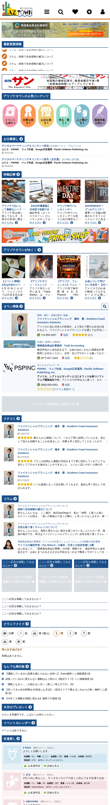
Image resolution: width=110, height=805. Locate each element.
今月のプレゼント (16, 707)
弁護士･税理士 (44, 342)
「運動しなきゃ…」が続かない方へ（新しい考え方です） (37, 684)
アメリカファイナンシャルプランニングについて (43, 506)
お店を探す (46, 121)
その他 (53, 146)
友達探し (10, 738)
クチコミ (10, 418)
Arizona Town (17, 10)
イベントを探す (10, 121)
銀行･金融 (62, 315)
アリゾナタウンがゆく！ (20, 250)
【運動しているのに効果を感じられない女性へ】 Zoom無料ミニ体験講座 (46, 673)
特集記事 (10, 174)
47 (90, 335)
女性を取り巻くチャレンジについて (37, 527)
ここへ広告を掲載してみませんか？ (21, 599)
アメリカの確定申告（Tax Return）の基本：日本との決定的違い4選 (56, 545)
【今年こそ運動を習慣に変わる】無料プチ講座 (31, 698)
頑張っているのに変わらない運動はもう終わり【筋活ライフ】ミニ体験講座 (47, 679)
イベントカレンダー (17, 723)
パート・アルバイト (69, 146)
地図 (64, 335)
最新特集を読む (99, 121)
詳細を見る (53, 765)
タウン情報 (11, 306)
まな (28, 774)
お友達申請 (34, 765)
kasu (28, 747)
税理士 (57, 342)
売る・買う (64, 121)
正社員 (74, 159)
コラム (8, 499)
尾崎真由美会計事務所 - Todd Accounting (60, 345)
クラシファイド (14, 624)
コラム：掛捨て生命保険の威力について (31, 53)
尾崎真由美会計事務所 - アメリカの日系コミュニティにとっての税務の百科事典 (59, 541)
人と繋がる (82, 121)
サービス (41, 365)
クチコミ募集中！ (64, 389)
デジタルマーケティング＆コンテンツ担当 (25, 145)
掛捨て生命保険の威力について (35, 509)
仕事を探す (28, 121)
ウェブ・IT (53, 365)
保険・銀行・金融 (46, 315)
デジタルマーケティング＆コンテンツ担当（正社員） (31, 159)
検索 (104, 306)
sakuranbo (32, 801)
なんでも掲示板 (14, 666)
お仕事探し (11, 139)
